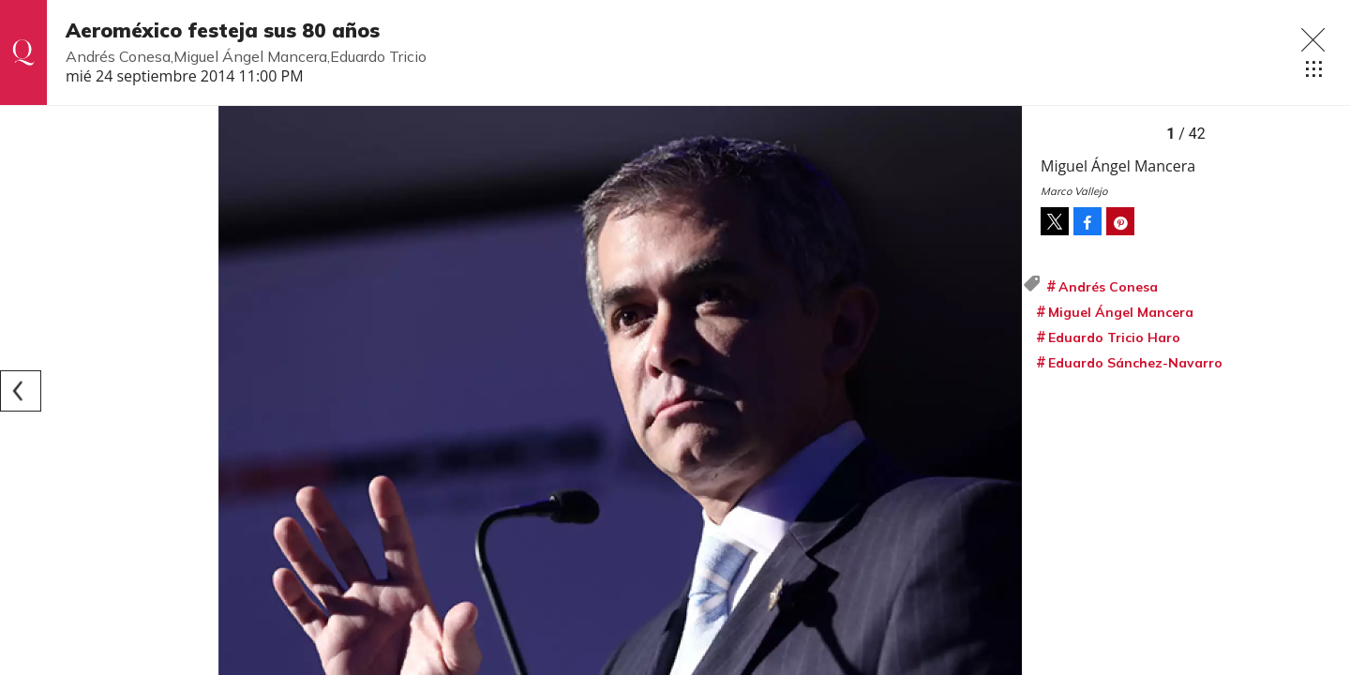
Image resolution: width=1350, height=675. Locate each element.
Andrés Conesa (1108, 286)
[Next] (1001, 391)
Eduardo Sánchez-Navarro (1135, 362)
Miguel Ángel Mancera (1120, 312)
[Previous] (20, 391)
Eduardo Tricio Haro (1114, 337)
